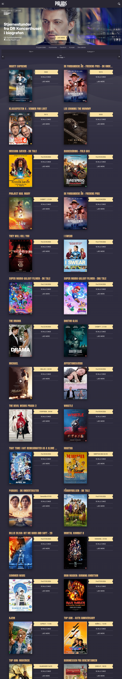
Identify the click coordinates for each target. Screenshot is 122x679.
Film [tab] (30, 52)
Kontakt (72, 47)
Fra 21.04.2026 (46, 284)
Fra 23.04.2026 (101, 369)
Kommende (53, 47)
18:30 (95, 114)
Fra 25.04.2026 (46, 157)
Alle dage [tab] (61, 56)
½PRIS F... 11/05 (45, 624)
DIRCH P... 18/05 (100, 666)
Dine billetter (82, 47)
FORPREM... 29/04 (46, 411)
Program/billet (41, 47)
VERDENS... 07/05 (101, 539)
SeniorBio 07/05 (45, 496)
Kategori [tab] (90, 52)
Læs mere (61, 38)
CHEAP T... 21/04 (46, 199)
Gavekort (63, 47)
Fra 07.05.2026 (101, 496)
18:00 (41, 72)
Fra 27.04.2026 (101, 242)
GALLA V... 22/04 (45, 369)
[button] (5, 39)
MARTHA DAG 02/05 (101, 454)
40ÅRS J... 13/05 (100, 624)
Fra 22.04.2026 (101, 199)
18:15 (95, 72)
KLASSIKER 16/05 (46, 666)
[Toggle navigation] (3, 4)
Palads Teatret (61, 3)
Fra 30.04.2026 (101, 411)
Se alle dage (46, 77)
